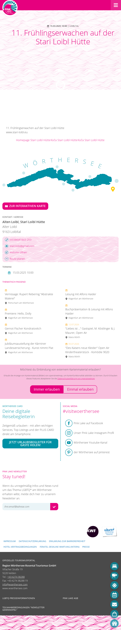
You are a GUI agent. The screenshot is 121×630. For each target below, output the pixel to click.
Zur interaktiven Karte (25, 206)
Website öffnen (16, 252)
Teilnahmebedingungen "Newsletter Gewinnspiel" (23, 608)
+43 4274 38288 (16, 577)
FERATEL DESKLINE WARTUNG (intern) (59, 546)
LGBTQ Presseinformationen (18, 598)
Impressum (9, 541)
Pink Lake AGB (70, 598)
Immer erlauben (47, 389)
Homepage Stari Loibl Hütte (33, 140)
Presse (86, 546)
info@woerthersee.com (15, 584)
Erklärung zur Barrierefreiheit (67, 541)
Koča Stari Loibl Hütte (64, 140)
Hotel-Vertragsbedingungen (20, 546)
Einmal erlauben (80, 389)
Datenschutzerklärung (32, 541)
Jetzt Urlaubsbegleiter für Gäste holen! (30, 443)
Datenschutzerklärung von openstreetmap (76, 378)
